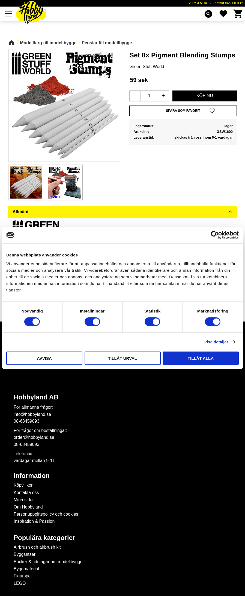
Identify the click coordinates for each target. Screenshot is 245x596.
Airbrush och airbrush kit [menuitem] (37, 547)
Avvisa (44, 358)
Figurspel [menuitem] (23, 576)
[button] (8, 13)
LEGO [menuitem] (20, 583)
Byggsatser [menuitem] (24, 554)
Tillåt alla (201, 358)
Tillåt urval (122, 358)
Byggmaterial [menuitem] (26, 568)
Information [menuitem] (32, 475)
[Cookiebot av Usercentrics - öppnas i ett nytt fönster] (215, 235)
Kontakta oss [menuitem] (26, 492)
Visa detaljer (216, 342)
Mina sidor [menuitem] (24, 499)
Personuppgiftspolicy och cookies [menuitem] (46, 514)
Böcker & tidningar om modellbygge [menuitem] (48, 561)
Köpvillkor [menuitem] (23, 485)
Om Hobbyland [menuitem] (28, 507)
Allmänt (21, 211)
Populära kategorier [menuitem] (44, 537)
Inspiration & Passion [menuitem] (34, 521)
